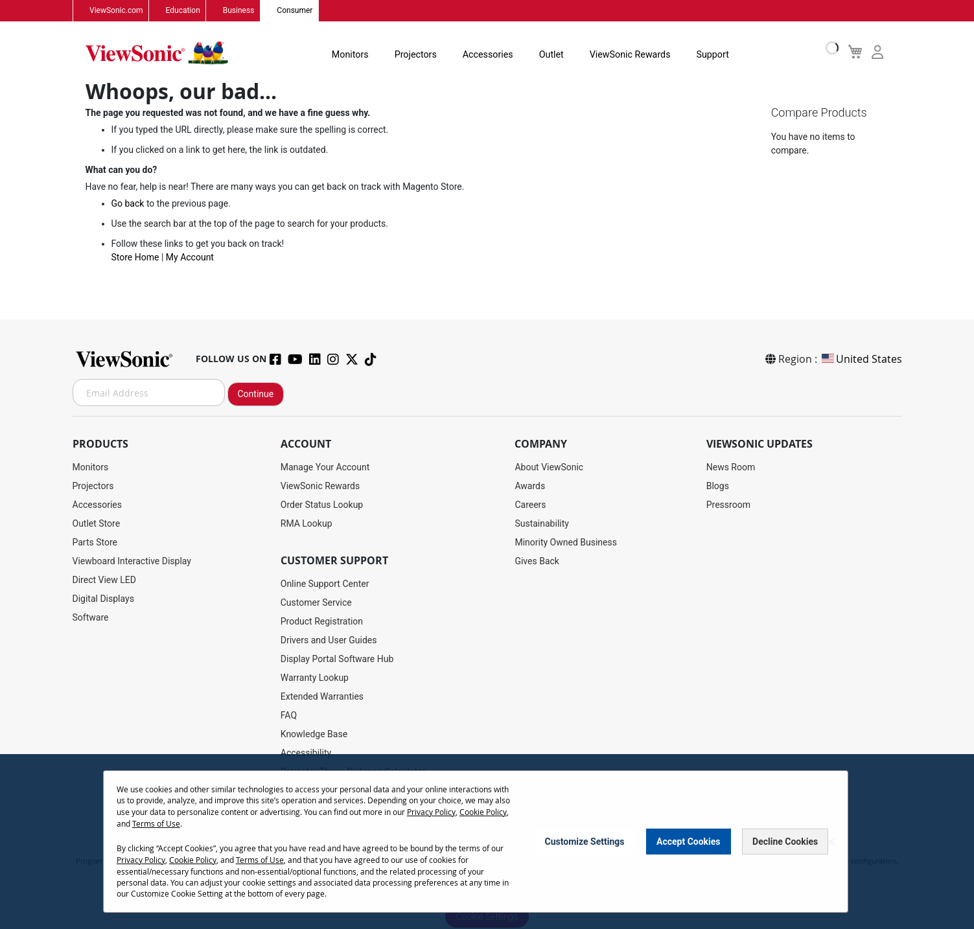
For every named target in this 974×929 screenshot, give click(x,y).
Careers (530, 505)
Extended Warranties (322, 697)
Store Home (135, 258)
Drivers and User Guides (329, 641)
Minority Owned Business (566, 543)
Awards (530, 486)
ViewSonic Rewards (622, 54)
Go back (128, 205)
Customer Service (316, 603)
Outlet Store (97, 524)
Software (91, 618)
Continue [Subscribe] (256, 394)
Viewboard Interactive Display (132, 561)
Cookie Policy (483, 813)
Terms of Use (156, 824)
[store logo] (157, 53)
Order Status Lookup (322, 505)
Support (704, 54)
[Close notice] (830, 842)
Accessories (482, 54)
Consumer (292, 11)
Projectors (411, 54)
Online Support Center (325, 584)
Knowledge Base (314, 734)
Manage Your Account (325, 468)
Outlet (545, 54)
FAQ (289, 716)
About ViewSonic (549, 468)
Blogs (717, 486)
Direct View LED (104, 580)
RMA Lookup (306, 524)
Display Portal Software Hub (337, 659)
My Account (190, 258)
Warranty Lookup (315, 678)
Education (182, 11)
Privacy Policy (431, 813)
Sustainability (541, 524)
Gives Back (537, 561)
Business (237, 11)
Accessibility (306, 753)
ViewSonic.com (116, 11)
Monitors (346, 54)
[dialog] (487, 842)
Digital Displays (103, 599)
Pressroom (728, 505)
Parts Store (95, 543)
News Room (731, 468)
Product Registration (322, 622)
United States (861, 359)
